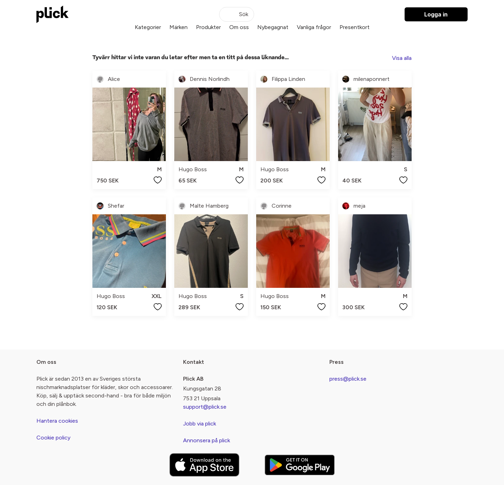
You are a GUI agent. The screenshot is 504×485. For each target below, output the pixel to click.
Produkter (208, 27)
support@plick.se (204, 406)
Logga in (436, 14)
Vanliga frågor (314, 27)
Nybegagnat (272, 27)
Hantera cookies (57, 420)
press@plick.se (347, 378)
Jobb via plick (199, 423)
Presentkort (355, 27)
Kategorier (148, 27)
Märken (178, 27)
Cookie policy (53, 437)
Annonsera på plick (206, 440)
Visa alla (402, 58)
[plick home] (52, 14)
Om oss (239, 27)
